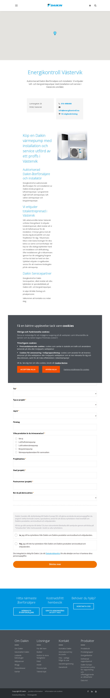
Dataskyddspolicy (18, 695)
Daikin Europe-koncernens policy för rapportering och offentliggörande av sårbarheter (88, 671)
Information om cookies (53, 691)
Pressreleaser (20, 668)
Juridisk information (35, 691)
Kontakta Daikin (65, 648)
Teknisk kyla (41, 671)
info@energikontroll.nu (69, 110)
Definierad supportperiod (86, 660)
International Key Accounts (65, 653)
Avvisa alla (51, 369)
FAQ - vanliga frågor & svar (64, 659)
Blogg (17, 665)
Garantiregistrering (66, 664)
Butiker (39, 652)
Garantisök (63, 667)
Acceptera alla (27, 369)
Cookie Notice (61, 363)
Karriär (17, 671)
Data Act (84, 680)
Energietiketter (86, 655)
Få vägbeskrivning (69, 114)
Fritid (39, 661)
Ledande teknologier (19, 656)
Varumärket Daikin (22, 652)
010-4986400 (66, 103)
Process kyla (42, 668)
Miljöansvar (19, 661)
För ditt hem (41, 648)
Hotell (39, 665)
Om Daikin (19, 648)
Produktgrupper (87, 652)
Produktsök (85, 648)
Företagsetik (32, 695)
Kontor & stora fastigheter (43, 656)
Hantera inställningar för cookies (76, 369)
